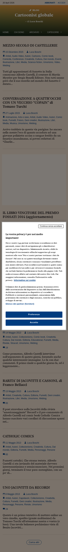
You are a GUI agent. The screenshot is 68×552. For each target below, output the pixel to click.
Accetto (34, 322)
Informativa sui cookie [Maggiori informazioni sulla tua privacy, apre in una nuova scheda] (25, 280)
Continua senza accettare (51, 226)
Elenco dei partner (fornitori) (20, 304)
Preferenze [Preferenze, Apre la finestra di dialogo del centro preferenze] (34, 314)
